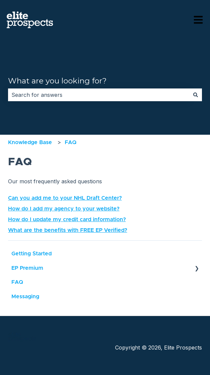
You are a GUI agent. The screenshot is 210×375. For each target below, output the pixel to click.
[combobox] (98, 94)
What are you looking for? (57, 80)
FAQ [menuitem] (17, 282)
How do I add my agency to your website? (63, 208)
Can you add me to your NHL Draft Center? (65, 198)
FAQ (70, 142)
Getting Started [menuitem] (31, 253)
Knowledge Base (30, 142)
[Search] (195, 94)
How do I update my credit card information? (67, 219)
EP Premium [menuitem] (27, 268)
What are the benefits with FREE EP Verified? (67, 230)
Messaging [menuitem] (25, 296)
